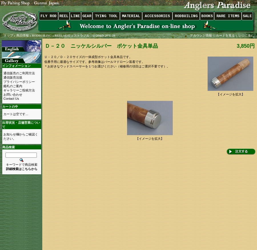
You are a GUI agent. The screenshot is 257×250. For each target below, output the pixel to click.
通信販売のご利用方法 (19, 73)
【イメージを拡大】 (230, 92)
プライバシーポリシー (19, 81)
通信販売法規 (12, 77)
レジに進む (246, 35)
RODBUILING (41, 35)
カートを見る (225, 35)
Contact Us (11, 98)
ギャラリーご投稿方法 (19, 90)
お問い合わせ (12, 94)
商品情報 (22, 35)
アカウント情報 (201, 35)
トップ (8, 35)
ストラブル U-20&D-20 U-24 (94, 35)
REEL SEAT (63, 35)
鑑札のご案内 (12, 86)
